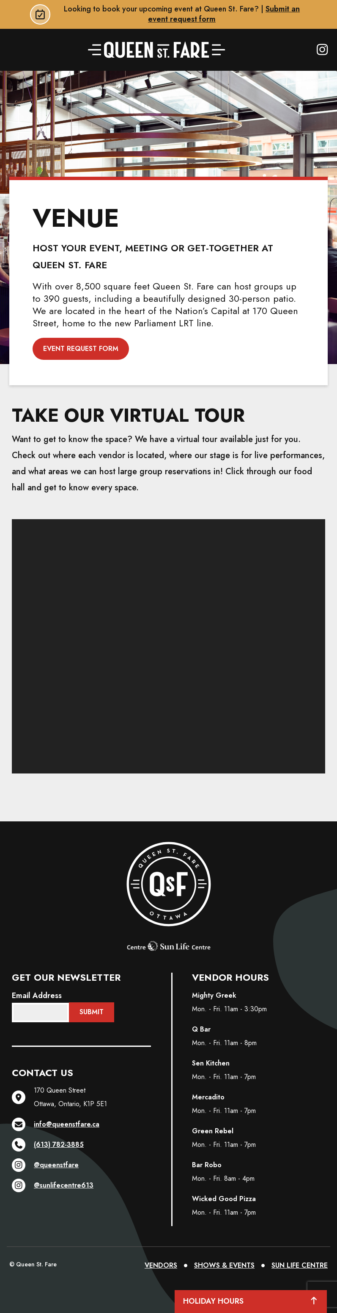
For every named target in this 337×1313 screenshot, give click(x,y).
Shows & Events (216, 83)
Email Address (37, 995)
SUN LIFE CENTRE (299, 1265)
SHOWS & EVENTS (224, 1265)
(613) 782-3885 (48, 1145)
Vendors (133, 83)
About (294, 83)
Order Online (45, 83)
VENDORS (161, 1265)
